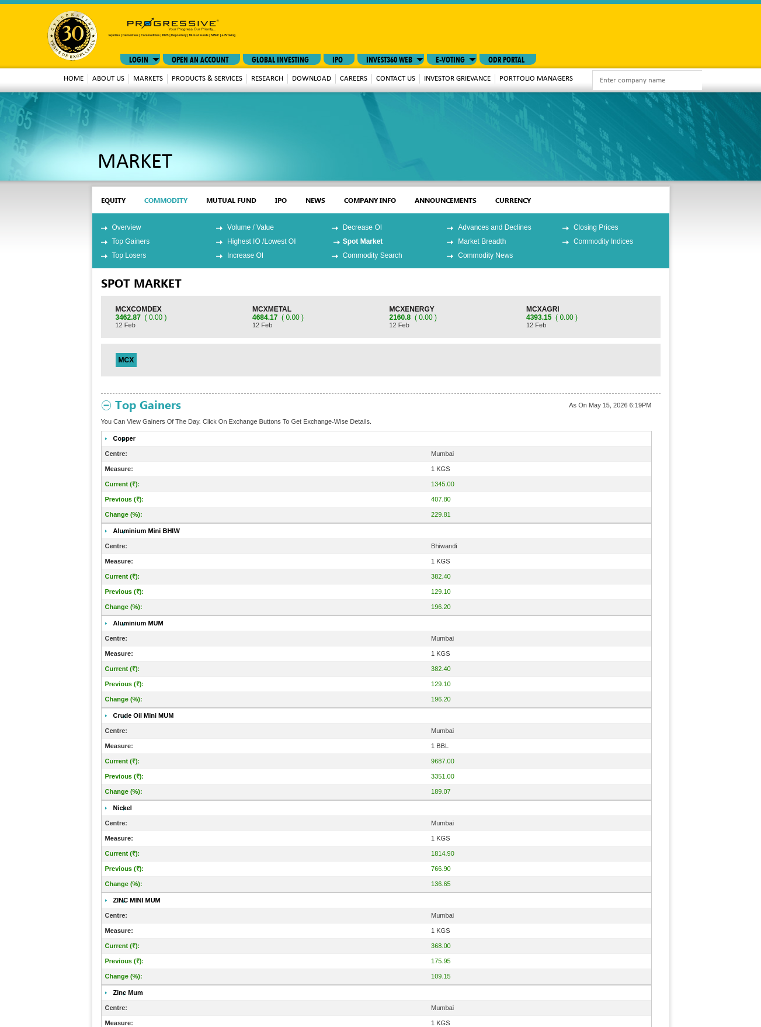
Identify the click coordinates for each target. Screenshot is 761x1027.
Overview (126, 227)
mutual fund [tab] (231, 200)
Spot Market (363, 241)
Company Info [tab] (370, 200)
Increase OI (245, 255)
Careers (353, 78)
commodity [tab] (165, 200)
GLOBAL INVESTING (280, 58)
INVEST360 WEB (389, 58)
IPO (337, 58)
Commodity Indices (603, 241)
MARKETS (148, 78)
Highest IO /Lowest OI (261, 241)
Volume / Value (250, 227)
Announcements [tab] (446, 200)
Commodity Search (372, 255)
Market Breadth (482, 241)
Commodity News (485, 255)
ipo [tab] (281, 200)
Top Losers (129, 255)
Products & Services (207, 78)
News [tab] (315, 200)
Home (74, 78)
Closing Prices (596, 227)
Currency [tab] (513, 200)
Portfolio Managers (536, 78)
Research (267, 78)
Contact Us (395, 78)
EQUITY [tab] (113, 200)
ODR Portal (506, 58)
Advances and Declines (494, 227)
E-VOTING (450, 58)
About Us (108, 78)
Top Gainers (131, 241)
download (311, 78)
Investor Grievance (457, 78)
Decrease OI (362, 227)
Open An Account (200, 58)
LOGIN (138, 58)
